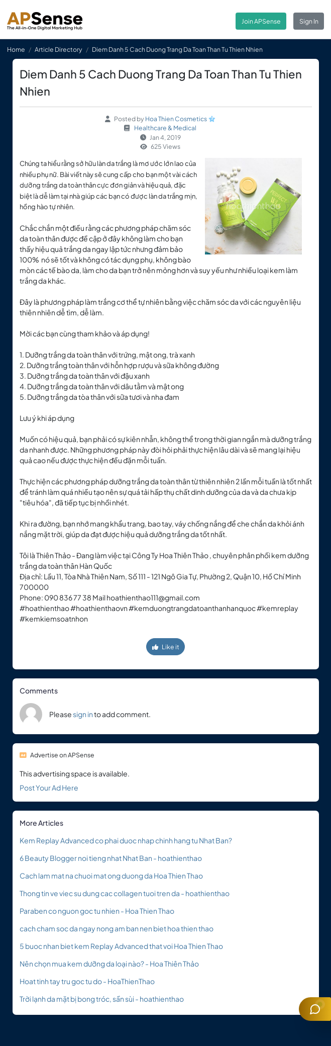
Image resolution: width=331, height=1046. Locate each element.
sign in (83, 714)
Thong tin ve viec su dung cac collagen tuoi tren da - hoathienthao (125, 893)
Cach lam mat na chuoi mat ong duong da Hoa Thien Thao (111, 875)
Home (16, 49)
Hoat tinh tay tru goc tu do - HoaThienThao (87, 981)
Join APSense (261, 21)
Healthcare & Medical (165, 128)
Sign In (308, 21)
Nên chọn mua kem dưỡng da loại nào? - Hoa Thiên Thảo (109, 963)
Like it (165, 647)
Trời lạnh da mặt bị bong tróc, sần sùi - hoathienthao (102, 998)
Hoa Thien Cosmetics (176, 119)
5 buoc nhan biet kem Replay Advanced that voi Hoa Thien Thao (121, 945)
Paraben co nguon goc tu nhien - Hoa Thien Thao (97, 910)
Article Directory (58, 49)
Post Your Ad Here (49, 787)
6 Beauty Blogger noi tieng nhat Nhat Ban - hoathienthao (111, 857)
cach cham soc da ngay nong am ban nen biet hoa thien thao (116, 928)
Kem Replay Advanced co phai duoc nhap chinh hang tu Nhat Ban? (126, 840)
